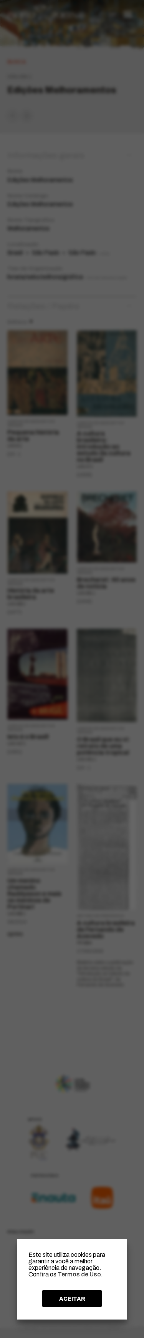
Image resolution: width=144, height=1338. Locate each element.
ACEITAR (72, 1299)
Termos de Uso (79, 1274)
